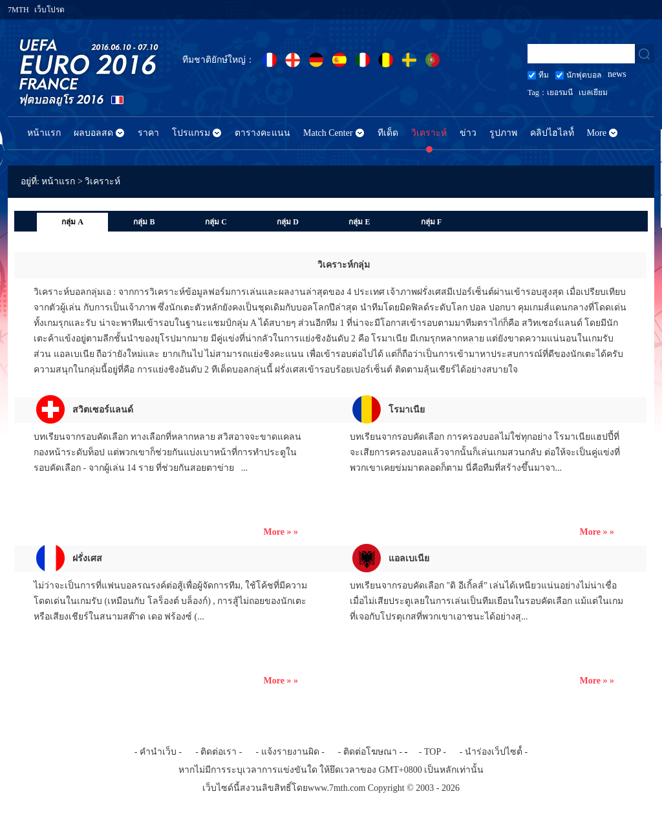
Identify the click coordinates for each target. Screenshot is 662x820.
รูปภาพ (503, 133)
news (617, 74)
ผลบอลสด (93, 133)
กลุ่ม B (144, 221)
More (596, 133)
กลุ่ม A (72, 221)
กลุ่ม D (288, 221)
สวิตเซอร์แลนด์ (102, 410)
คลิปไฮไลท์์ (552, 133)
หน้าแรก (44, 133)
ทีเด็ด (388, 133)
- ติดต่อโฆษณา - (370, 752)
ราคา (148, 133)
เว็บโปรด (49, 9)
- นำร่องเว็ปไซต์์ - (494, 752)
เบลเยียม (593, 92)
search (644, 53)
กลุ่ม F (431, 221)
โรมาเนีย (407, 410)
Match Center (328, 133)
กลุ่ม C (216, 221)
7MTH (18, 9)
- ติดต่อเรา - (218, 752)
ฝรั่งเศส (87, 558)
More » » (281, 532)
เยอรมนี (560, 92)
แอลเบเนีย (409, 558)
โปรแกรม (191, 133)
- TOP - (432, 752)
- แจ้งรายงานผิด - (290, 752)
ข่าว (468, 133)
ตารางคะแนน (262, 133)
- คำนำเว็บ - (158, 752)
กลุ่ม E (359, 221)
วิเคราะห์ (429, 133)
